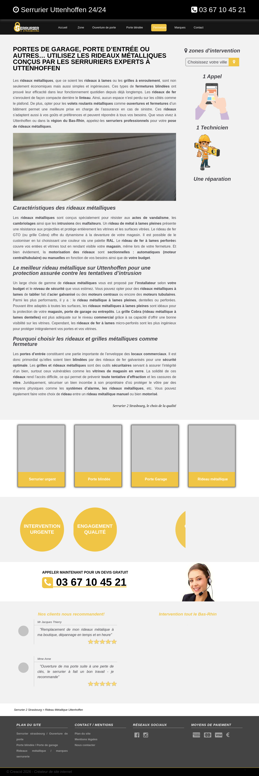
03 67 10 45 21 (222, 10)
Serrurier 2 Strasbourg (28, 709)
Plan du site (83, 733)
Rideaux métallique (31, 750)
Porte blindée (25, 745)
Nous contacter (85, 745)
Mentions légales (86, 739)
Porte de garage (47, 745)
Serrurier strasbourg (31, 733)
